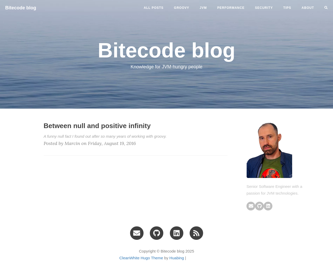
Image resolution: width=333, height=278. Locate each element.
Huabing (176, 258)
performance (231, 8)
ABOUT (308, 8)
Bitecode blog (20, 7)
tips (287, 8)
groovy (181, 8)
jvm (203, 8)
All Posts (153, 8)
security (264, 8)
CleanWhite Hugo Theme (141, 258)
